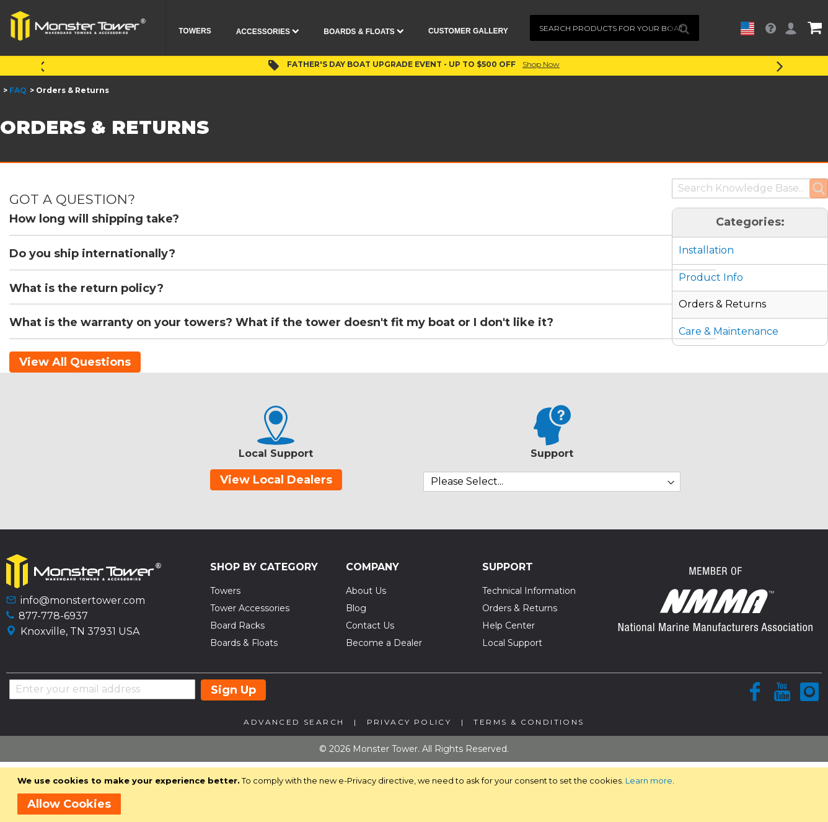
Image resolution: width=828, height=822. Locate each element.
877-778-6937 (53, 616)
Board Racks (237, 625)
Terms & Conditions (528, 722)
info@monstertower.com (82, 600)
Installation (706, 250)
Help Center (508, 625)
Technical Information (529, 590)
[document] (416, 795)
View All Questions (75, 362)
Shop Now (541, 64)
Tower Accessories (249, 608)
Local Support (512, 642)
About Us (366, 590)
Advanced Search (294, 722)
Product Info (711, 277)
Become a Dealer (384, 642)
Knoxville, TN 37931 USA (79, 631)
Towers (225, 590)
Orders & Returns (722, 304)
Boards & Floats (244, 642)
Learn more (648, 780)
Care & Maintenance (728, 331)
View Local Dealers (276, 480)
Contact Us (370, 625)
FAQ (18, 90)
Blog (356, 608)
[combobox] (614, 28)
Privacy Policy (409, 722)
